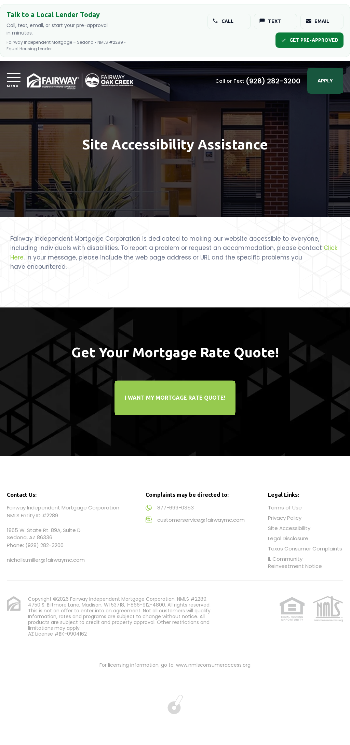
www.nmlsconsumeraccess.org (213, 665)
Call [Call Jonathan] (223, 21)
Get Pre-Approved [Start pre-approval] (309, 40)
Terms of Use (285, 507)
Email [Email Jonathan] (317, 21)
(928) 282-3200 (273, 81)
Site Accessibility (289, 528)
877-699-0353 (175, 507)
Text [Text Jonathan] (270, 21)
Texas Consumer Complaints (305, 548)
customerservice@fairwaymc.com (201, 519)
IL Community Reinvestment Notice (295, 562)
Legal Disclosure (288, 538)
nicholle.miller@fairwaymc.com (46, 559)
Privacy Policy (284, 517)
